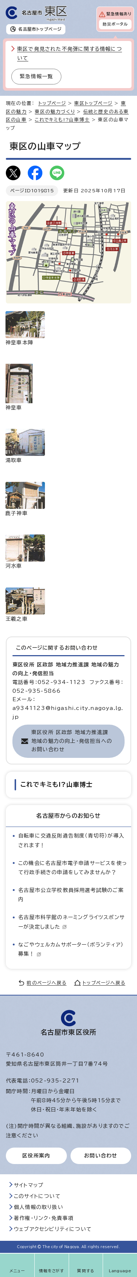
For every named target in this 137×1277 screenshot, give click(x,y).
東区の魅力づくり (55, 111)
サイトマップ (28, 1185)
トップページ (52, 103)
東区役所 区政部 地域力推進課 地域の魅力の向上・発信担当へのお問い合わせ (71, 741)
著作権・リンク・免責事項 (43, 1218)
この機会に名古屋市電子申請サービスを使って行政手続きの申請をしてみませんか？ (72, 868)
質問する (85, 1271)
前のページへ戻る (46, 983)
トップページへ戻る (104, 983)
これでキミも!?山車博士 (62, 119)
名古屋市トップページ (40, 29)
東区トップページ (93, 103)
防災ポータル (115, 24)
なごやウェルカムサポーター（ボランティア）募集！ (70, 949)
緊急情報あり (119, 14)
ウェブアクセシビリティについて (53, 1229)
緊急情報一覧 (36, 76)
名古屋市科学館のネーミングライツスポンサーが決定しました (71, 922)
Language (120, 1271)
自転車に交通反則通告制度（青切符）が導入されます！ (71, 840)
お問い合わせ (100, 1155)
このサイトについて (37, 1196)
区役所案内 (36, 1155)
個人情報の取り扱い (38, 1207)
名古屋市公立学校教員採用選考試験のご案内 (71, 895)
